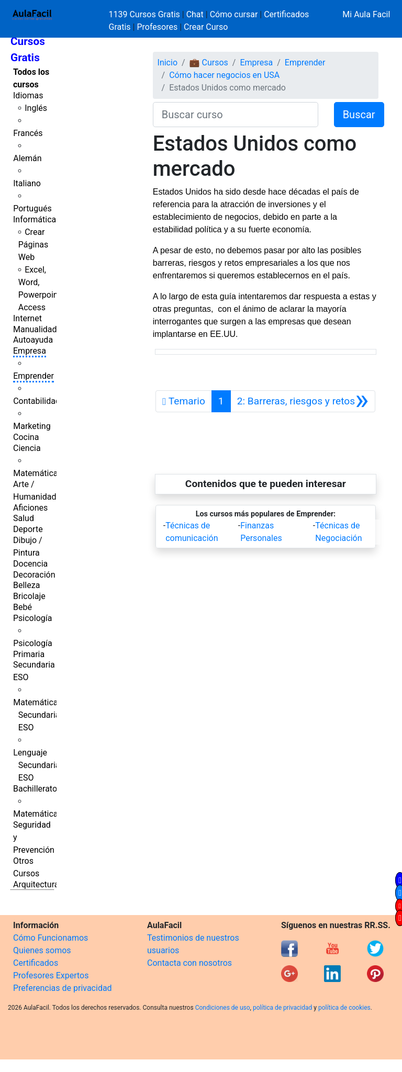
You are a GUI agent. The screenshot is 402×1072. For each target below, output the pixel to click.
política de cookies (344, 1007)
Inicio (167, 62)
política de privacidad (282, 1007)
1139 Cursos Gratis (145, 14)
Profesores (157, 27)
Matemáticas (37, 473)
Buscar (359, 114)
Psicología (32, 618)
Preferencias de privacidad (62, 988)
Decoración (34, 575)
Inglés (36, 108)
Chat (195, 14)
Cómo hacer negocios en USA (224, 75)
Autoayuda (33, 340)
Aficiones (30, 508)
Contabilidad (36, 401)
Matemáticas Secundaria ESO (37, 714)
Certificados (35, 963)
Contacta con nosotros (189, 963)
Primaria (28, 654)
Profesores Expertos (50, 975)
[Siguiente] (303, 401)
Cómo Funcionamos (50, 938)
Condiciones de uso (222, 1007)
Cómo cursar (234, 14)
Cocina (26, 437)
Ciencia (27, 448)
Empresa (29, 351)
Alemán (27, 158)
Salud (23, 518)
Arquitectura (36, 884)
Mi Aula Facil (366, 14)
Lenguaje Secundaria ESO (36, 765)
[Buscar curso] (235, 114)
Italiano (27, 183)
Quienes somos (42, 950)
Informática (34, 219)
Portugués (32, 208)
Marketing (31, 426)
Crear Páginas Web (33, 244)
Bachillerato (35, 789)
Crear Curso (206, 27)
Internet (27, 318)
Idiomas (28, 95)
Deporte (28, 529)
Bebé (22, 607)
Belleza (26, 585)
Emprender (33, 376)
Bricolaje (29, 596)
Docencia (30, 564)
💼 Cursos (208, 62)
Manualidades (39, 329)
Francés (27, 133)
